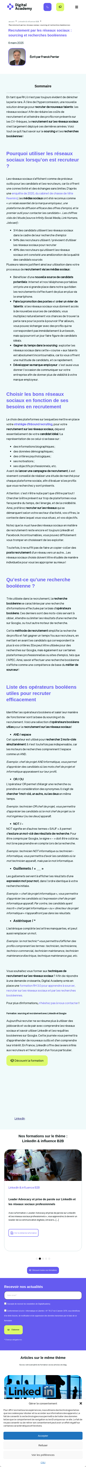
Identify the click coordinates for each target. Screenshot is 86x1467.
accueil (11, 21)
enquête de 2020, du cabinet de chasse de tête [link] (42, 193)
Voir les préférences (43, 1454)
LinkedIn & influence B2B (28, 21)
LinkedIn (20, 1118)
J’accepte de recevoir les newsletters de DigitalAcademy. (29, 1304)
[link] (33, 424)
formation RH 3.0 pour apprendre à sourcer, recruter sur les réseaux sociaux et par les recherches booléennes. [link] (41, 990)
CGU (43, 1462)
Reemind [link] (12, 198)
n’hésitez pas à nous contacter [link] (58, 1003)
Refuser (43, 1445)
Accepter (43, 1435)
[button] (81, 1403)
